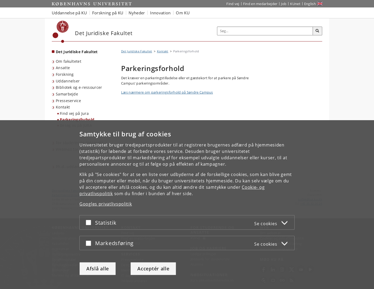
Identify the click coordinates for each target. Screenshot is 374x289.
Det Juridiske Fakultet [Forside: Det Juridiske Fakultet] (77, 51)
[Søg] (317, 31)
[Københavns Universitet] (61, 32)
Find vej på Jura (74, 113)
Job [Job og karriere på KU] (283, 3)
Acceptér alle (153, 268)
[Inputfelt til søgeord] (265, 31)
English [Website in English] (310, 3)
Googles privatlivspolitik (105, 204)
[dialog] (187, 204)
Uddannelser (68, 80)
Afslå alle (97, 268)
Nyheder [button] (137, 12)
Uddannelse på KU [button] (69, 12)
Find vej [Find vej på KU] (232, 3)
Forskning (65, 74)
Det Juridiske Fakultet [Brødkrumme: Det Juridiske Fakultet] (136, 51)
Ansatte (63, 67)
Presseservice (68, 100)
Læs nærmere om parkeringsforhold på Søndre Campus (167, 92)
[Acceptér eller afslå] (90, 222)
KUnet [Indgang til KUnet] (295, 3)
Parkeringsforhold (77, 119)
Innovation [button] (160, 12)
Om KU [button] (183, 12)
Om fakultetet (68, 61)
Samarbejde (67, 94)
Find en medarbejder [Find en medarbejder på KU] (260, 3)
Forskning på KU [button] (108, 12)
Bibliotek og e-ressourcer (79, 87)
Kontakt (63, 107)
